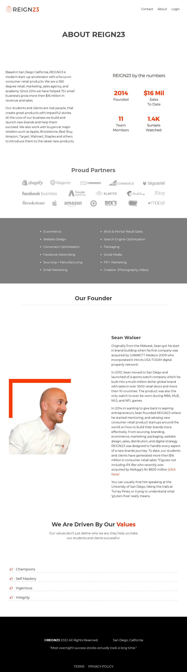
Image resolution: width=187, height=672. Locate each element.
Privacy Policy (100, 666)
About (162, 9)
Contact (147, 9)
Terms (79, 666)
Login (175, 9)
